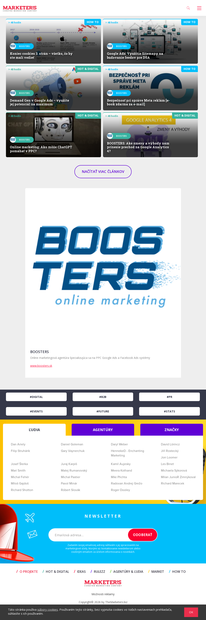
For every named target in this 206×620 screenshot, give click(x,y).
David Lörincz (170, 444)
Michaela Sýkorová (174, 471)
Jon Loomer (169, 457)
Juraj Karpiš (69, 464)
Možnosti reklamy (103, 594)
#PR (169, 397)
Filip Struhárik (20, 451)
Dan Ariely (18, 444)
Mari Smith (18, 471)
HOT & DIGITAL (55, 571)
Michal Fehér (20, 477)
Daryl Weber (119, 444)
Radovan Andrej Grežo (126, 483)
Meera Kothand (121, 471)
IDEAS (80, 571)
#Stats (169, 411)
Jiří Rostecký (170, 451)
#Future (102, 411)
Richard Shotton (22, 490)
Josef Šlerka (19, 464)
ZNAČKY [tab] (172, 429)
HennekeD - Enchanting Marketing (127, 453)
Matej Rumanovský (74, 471)
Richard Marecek (172, 483)
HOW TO (177, 571)
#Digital (36, 397)
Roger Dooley (120, 490)
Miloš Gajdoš (20, 483)
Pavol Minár (69, 483)
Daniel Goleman (72, 444)
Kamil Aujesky (121, 464)
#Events (36, 411)
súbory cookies (47, 609)
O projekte (27, 571)
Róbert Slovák (70, 490)
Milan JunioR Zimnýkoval (178, 477)
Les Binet (167, 464)
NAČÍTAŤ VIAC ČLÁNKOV (103, 171)
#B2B (102, 397)
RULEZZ (97, 571)
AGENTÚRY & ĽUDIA (126, 571)
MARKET (156, 571)
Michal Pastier (70, 477)
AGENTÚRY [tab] (103, 429)
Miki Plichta (119, 477)
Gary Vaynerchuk (73, 451)
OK (191, 612)
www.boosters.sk (41, 366)
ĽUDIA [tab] (34, 429)
